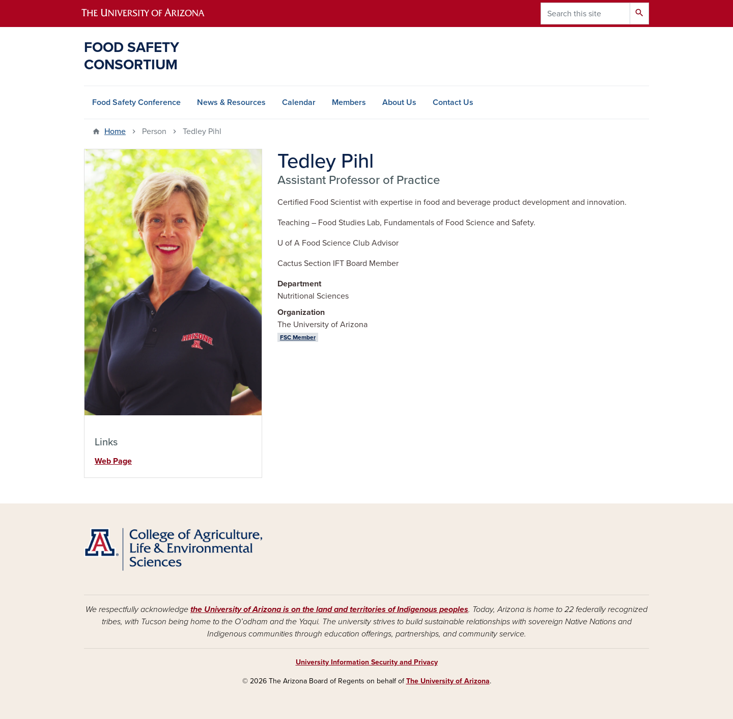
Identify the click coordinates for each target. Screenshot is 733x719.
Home (115, 131)
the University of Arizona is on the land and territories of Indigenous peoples (329, 609)
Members (349, 102)
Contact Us (453, 102)
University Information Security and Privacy (367, 662)
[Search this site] (585, 13)
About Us (399, 102)
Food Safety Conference (136, 102)
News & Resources (231, 102)
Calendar (299, 102)
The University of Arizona (448, 681)
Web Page (113, 461)
